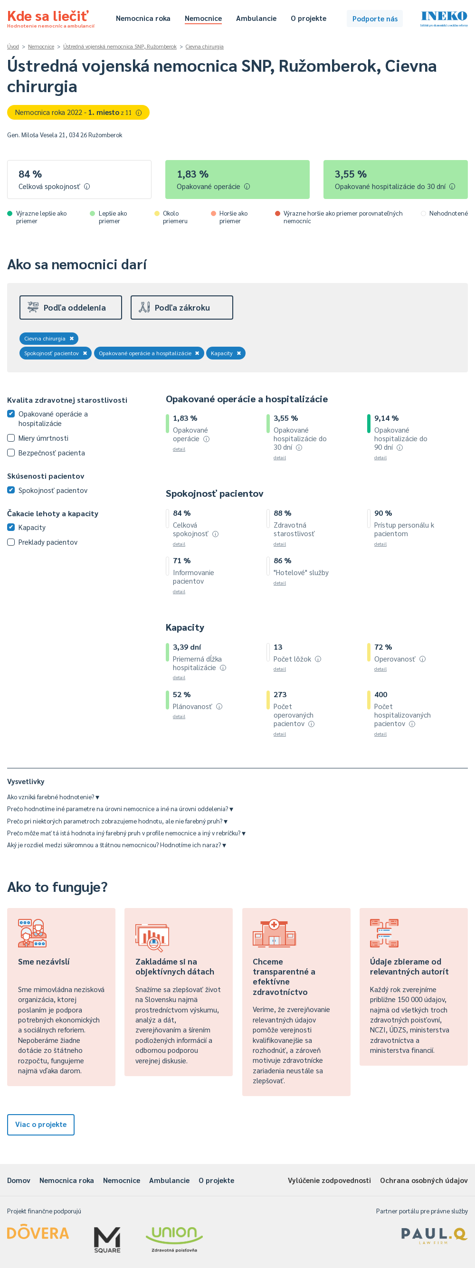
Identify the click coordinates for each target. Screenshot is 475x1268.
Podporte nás (375, 18)
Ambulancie (256, 17)
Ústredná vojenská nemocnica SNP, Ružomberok (120, 46)
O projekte (308, 17)
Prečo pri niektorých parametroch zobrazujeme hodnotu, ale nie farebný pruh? (117, 821)
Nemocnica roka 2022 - (78, 111)
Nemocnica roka (143, 17)
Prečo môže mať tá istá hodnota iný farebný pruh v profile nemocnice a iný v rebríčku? (126, 833)
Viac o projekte (40, 1123)
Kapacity (226, 353)
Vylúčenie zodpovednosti (329, 1179)
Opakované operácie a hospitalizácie (149, 353)
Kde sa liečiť (51, 17)
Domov (18, 1179)
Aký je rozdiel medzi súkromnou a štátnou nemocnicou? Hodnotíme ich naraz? (116, 845)
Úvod (13, 46)
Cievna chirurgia (205, 46)
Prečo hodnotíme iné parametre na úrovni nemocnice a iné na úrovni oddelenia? (120, 808)
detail (179, 448)
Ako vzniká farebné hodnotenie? (53, 797)
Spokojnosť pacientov (55, 353)
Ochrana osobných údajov (424, 1179)
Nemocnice (203, 17)
